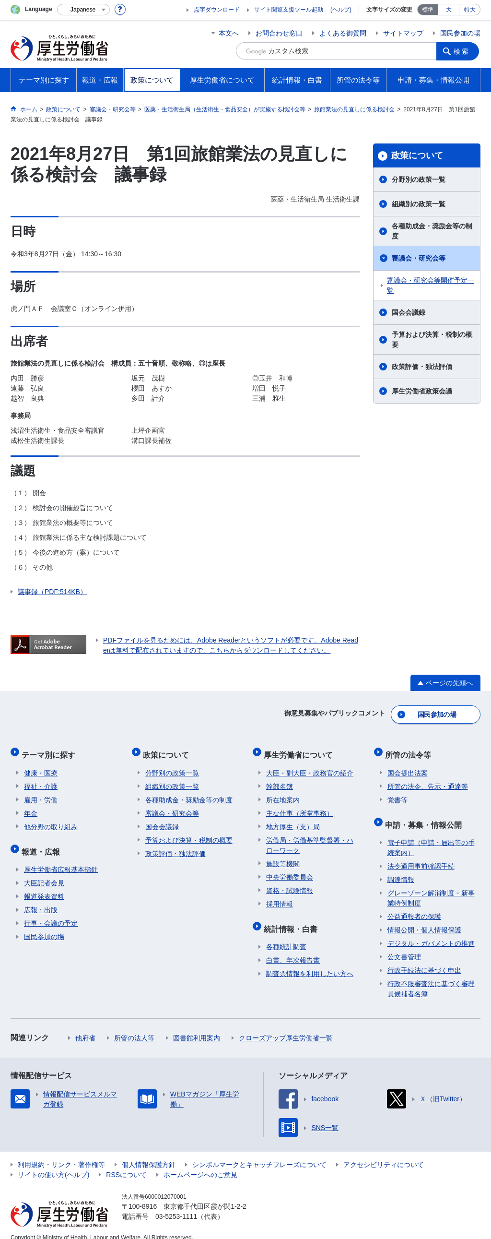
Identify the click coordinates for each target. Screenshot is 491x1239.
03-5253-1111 (176, 1205)
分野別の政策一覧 (418, 179)
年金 (30, 806)
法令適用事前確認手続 (421, 855)
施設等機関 (283, 857)
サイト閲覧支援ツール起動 (288, 9)
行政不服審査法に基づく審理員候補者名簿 (431, 978)
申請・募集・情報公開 (425, 815)
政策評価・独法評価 (422, 366)
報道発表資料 (44, 885)
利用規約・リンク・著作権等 (61, 1153)
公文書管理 (404, 946)
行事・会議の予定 (51, 912)
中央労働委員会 (289, 870)
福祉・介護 (41, 780)
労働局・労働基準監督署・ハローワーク (309, 838)
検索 (463, 51)
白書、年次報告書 (293, 949)
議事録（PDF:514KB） (52, 592)
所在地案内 (283, 793)
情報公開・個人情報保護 (424, 919)
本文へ (229, 33)
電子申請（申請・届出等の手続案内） (431, 837)
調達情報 (400, 868)
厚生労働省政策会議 (422, 391)
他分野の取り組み (51, 820)
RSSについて (126, 1164)
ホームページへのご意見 (200, 1164)
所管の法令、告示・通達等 (427, 780)
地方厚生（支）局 (293, 820)
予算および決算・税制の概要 (432, 339)
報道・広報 (43, 842)
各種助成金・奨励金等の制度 (432, 231)
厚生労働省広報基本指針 (61, 858)
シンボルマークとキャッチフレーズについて (259, 1153)
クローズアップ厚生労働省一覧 (286, 1027)
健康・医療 (41, 766)
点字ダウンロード (217, 9)
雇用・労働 (41, 793)
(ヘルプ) (340, 9)
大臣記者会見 (44, 872)
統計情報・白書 (293, 920)
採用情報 (279, 897)
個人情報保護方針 (148, 1153)
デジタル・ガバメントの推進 (431, 932)
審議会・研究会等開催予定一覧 (430, 285)
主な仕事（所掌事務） (299, 806)
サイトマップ (403, 33)
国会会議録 (408, 312)
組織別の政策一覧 (418, 204)
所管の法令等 (410, 750)
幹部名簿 (279, 780)
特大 (470, 9)
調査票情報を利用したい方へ (309, 962)
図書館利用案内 (196, 1027)
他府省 (85, 1027)
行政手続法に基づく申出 (424, 959)
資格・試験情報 (289, 884)
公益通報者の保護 (414, 905)
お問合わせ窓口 (279, 33)
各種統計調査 (286, 936)
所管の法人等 (134, 1027)
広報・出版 (41, 899)
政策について (417, 155)
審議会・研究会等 (418, 258)
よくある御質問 (342, 33)
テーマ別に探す (51, 750)
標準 (427, 9)
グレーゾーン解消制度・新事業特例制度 (431, 887)
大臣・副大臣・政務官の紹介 (309, 766)
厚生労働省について (300, 750)
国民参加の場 (460, 33)
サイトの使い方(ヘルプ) (53, 1164)
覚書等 (397, 793)
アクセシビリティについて (383, 1153)
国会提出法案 (407, 766)
